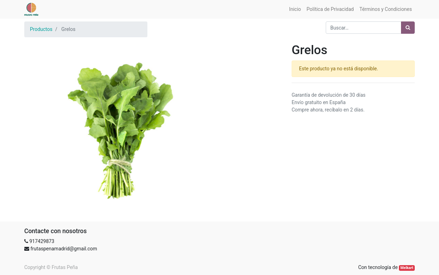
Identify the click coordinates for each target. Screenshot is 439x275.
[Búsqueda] (408, 27)
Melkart (406, 268)
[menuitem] (295, 9)
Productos (41, 29)
